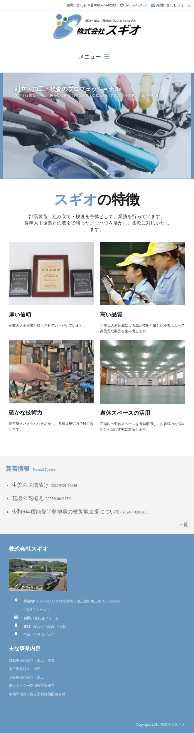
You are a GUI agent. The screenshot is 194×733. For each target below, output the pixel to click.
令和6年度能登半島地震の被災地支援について (66, 512)
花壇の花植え (27, 498)
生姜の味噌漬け (30, 485)
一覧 (183, 524)
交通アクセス (36, 610)
